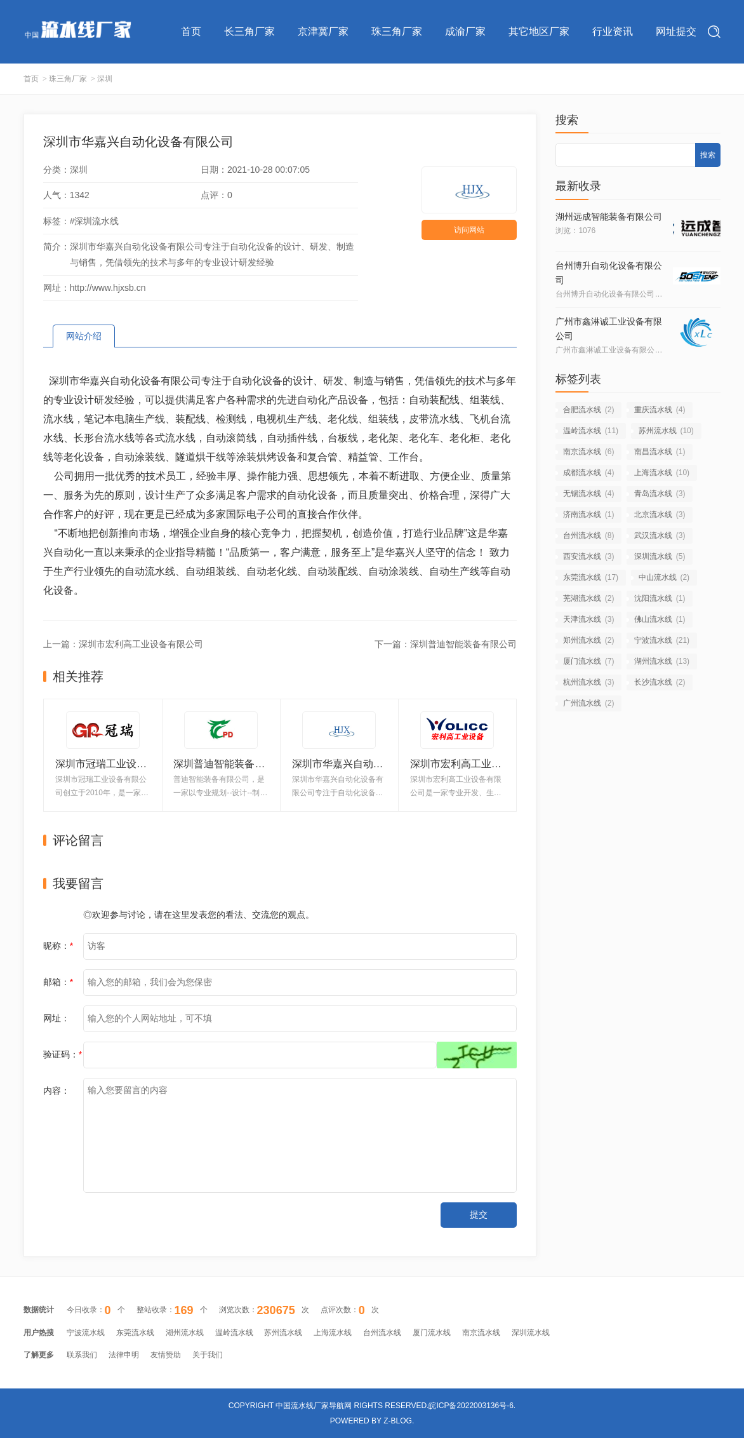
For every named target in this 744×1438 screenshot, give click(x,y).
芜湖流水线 (588, 598)
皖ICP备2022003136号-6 (470, 1405)
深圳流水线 (659, 556)
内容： (56, 1090)
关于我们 (207, 1354)
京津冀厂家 (323, 31)
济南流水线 (588, 514)
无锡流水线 (588, 493)
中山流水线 (664, 577)
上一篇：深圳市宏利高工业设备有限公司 (123, 644)
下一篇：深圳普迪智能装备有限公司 (446, 644)
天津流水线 (588, 619)
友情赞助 (165, 1354)
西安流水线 (588, 556)
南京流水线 (588, 451)
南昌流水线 (659, 451)
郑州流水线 (588, 640)
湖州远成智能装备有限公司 (608, 217)
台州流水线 (588, 535)
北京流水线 (659, 514)
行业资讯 (612, 31)
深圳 (104, 78)
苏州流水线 (666, 430)
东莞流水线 (590, 577)
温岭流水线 (590, 430)
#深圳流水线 (94, 221)
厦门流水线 (588, 661)
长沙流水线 (659, 682)
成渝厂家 (465, 31)
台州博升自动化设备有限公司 (608, 272)
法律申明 (124, 1354)
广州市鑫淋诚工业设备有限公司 (608, 328)
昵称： (58, 946)
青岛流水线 (659, 493)
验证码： (62, 1054)
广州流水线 (588, 703)
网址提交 (676, 31)
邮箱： (58, 982)
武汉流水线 (659, 535)
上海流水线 (661, 472)
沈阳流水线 (659, 598)
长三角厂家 (249, 31)
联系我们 (82, 1354)
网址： (56, 1018)
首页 (191, 31)
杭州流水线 (588, 682)
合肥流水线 (588, 409)
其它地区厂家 (538, 31)
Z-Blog (397, 1420)
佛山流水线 (659, 619)
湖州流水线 (661, 661)
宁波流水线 (661, 640)
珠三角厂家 (396, 31)
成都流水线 (588, 472)
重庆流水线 (659, 409)
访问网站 (469, 229)
